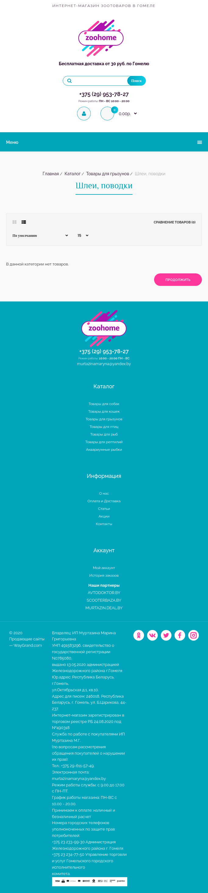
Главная (51, 173)
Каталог (72, 173)
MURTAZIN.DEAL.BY (103, 608)
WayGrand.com (28, 645)
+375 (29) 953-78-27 (104, 94)
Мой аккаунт (104, 568)
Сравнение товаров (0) (175, 222)
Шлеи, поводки (149, 173)
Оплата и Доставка (104, 501)
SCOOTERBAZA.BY (104, 600)
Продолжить (178, 280)
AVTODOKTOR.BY (104, 592)
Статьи (104, 509)
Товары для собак (104, 404)
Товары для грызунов (107, 173)
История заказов (103, 575)
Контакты (104, 524)
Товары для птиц (104, 427)
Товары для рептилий (104, 442)
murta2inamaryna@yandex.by (104, 363)
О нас (104, 493)
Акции (104, 516)
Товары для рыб (104, 434)
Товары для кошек (104, 411)
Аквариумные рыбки (104, 449)
